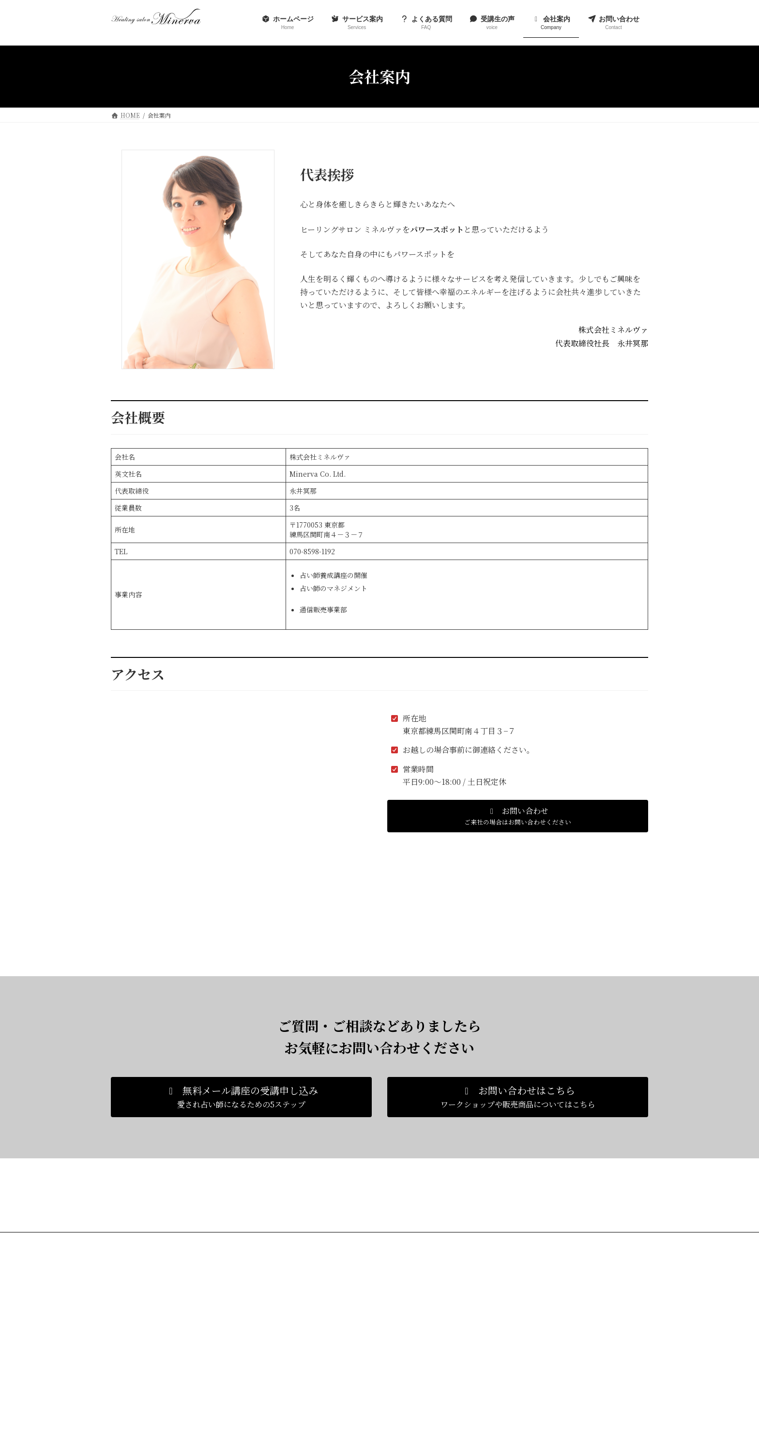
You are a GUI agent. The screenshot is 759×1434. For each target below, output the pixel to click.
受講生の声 (320, 1347)
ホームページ (323, 1297)
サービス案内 (323, 1314)
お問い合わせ (137, 1241)
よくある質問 (323, 1331)
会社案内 (317, 1364)
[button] (517, 816)
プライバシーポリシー (203, 1241)
